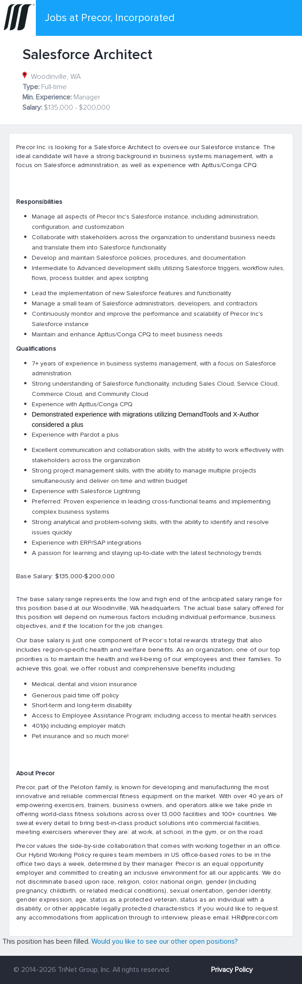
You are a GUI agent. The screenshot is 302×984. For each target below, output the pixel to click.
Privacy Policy (232, 969)
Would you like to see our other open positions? (164, 941)
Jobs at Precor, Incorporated (110, 18)
